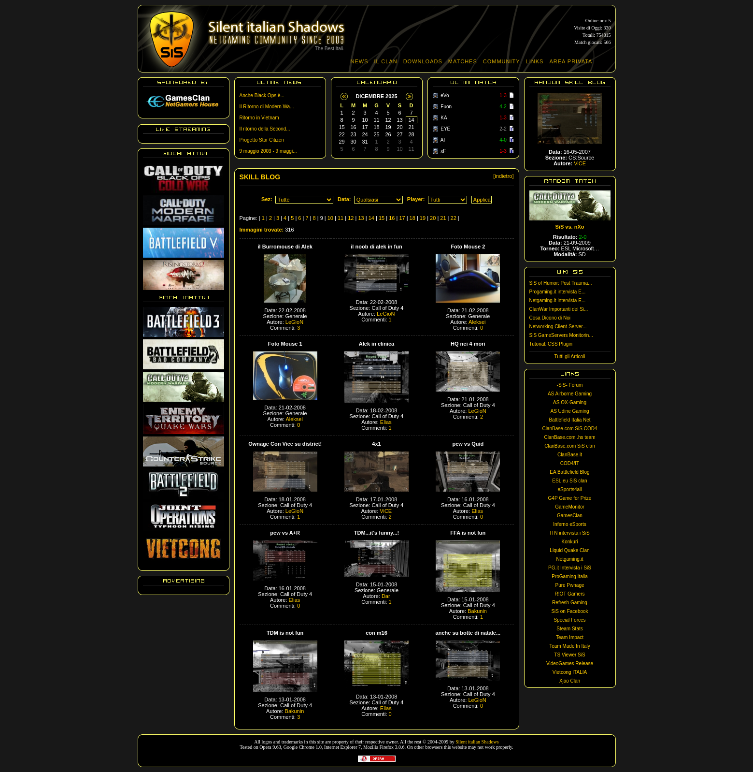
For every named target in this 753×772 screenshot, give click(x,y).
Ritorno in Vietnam (259, 117)
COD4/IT (569, 463)
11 (340, 218)
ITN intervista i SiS (569, 533)
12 (351, 218)
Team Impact (569, 637)
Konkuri (570, 541)
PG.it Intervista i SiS (569, 567)
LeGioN (294, 322)
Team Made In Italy (569, 646)
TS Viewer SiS (569, 654)
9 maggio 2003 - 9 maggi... (268, 151)
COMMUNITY (501, 61)
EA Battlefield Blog (569, 472)
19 (423, 218)
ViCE (386, 511)
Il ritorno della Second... (265, 128)
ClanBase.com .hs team (569, 437)
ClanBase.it (569, 454)
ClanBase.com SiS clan (569, 446)
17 (402, 218)
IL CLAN (386, 61)
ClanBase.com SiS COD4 (569, 428)
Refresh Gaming (569, 602)
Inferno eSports (569, 524)
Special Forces (569, 620)
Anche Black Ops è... (262, 95)
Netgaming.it (569, 559)
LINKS (535, 61)
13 (361, 218)
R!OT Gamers (569, 594)
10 (330, 218)
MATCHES (462, 61)
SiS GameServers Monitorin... (561, 335)
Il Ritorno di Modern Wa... (267, 106)
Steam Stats (569, 628)
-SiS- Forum (570, 385)
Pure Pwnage (569, 585)
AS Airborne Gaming (570, 393)
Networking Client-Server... (558, 326)
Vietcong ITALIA (570, 672)
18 (412, 218)
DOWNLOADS (422, 61)
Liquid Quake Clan (569, 550)
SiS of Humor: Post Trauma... (560, 283)
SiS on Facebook (569, 611)
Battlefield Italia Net (569, 419)
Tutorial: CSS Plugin (551, 344)
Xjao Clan (569, 681)
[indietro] (503, 176)
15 (381, 218)
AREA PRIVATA (570, 61)
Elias (386, 422)
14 (371, 218)
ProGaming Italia (569, 576)
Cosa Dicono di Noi (550, 317)
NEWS (360, 61)
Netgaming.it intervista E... (557, 300)
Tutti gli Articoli (569, 356)
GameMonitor (569, 507)
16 (392, 218)
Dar (386, 596)
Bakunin (477, 611)
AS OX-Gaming (569, 402)
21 (443, 218)
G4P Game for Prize (570, 498)
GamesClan (570, 515)
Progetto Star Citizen (262, 140)
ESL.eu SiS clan (569, 480)
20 (433, 218)
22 (453, 218)
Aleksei (477, 322)
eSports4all (569, 489)
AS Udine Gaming (569, 411)
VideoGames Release (569, 663)
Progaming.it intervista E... (557, 291)
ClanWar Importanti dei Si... (558, 309)
